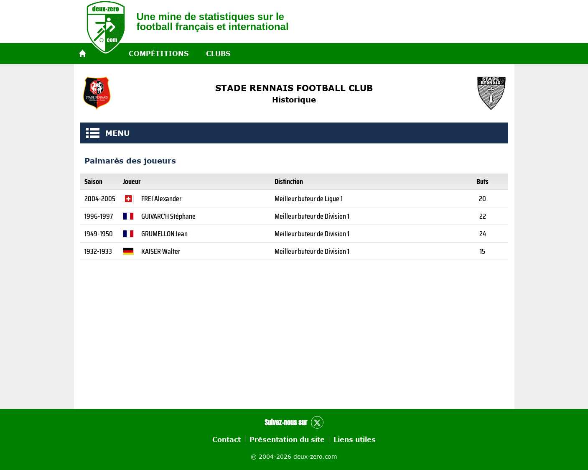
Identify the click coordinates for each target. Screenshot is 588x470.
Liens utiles (354, 439)
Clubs (218, 53)
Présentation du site (287, 439)
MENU (92, 133)
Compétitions (158, 53)
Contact (226, 439)
